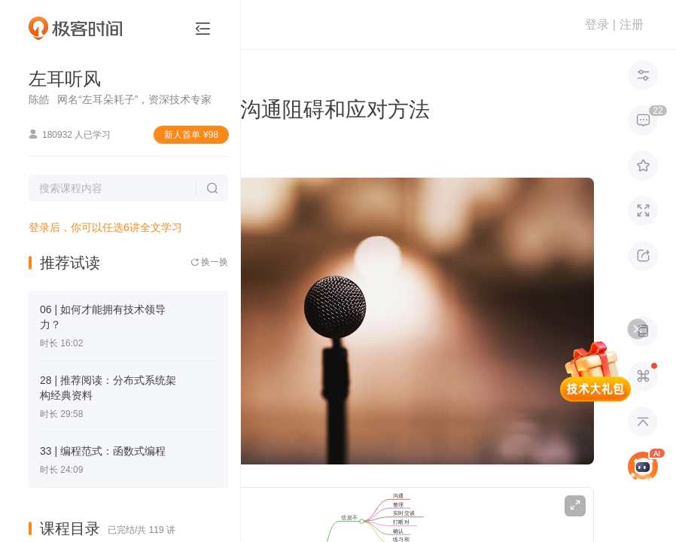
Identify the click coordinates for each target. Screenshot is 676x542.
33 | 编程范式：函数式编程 (103, 451)
